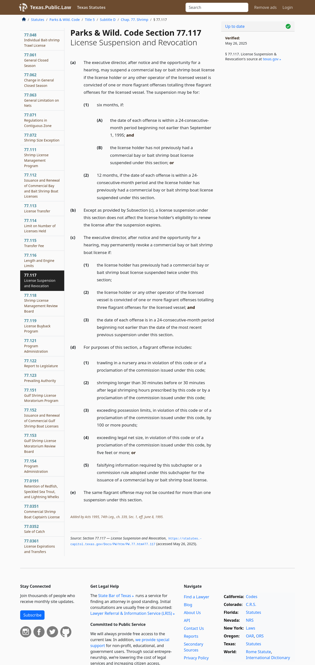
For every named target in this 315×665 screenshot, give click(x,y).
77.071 (38, 120)
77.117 (39, 280)
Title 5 (90, 19)
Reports (191, 636)
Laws (250, 628)
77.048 (42, 40)
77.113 (37, 208)
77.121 (36, 346)
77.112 (42, 185)
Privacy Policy (196, 658)
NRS (249, 620)
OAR (250, 636)
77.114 (40, 226)
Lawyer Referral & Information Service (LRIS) (131, 613)
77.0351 (42, 511)
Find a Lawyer (196, 597)
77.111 (36, 157)
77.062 (39, 80)
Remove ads (265, 7)
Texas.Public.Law (50, 7)
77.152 (42, 417)
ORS (260, 636)
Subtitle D (108, 19)
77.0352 (34, 529)
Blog (188, 604)
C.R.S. (251, 604)
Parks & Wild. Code (64, 19)
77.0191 (41, 488)
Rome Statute (258, 651)
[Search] (217, 7)
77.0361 (39, 546)
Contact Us (194, 628)
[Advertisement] (258, 147)
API (187, 620)
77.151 (41, 395)
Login (288, 7)
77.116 (39, 260)
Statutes (37, 19)
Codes (251, 596)
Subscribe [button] (32, 615)
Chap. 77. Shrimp (134, 19)
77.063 (41, 100)
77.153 (40, 443)
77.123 (40, 378)
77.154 (36, 466)
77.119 (37, 326)
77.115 (34, 243)
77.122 (41, 363)
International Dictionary (268, 657)
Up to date (235, 26)
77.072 (42, 137)
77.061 (36, 60)
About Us (192, 612)
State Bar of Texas (114, 595)
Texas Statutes (91, 7)
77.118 (41, 303)
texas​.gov (271, 59)
